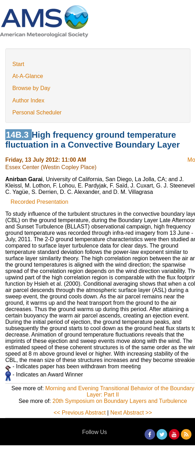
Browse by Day (31, 88)
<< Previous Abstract (80, 413)
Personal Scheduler (37, 112)
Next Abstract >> (131, 413)
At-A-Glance (27, 76)
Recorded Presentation (39, 202)
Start (18, 64)
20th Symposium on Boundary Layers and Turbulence (120, 401)
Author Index (28, 100)
